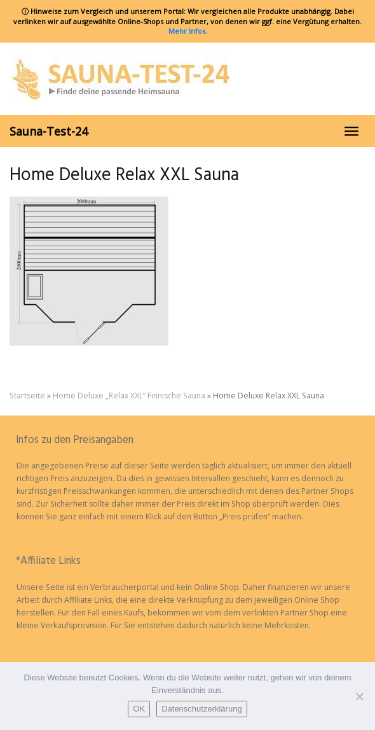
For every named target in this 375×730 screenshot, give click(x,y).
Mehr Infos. (187, 31)
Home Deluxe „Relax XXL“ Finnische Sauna (129, 395)
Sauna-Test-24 (49, 131)
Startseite (27, 395)
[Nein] (359, 696)
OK (139, 708)
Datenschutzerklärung (201, 708)
